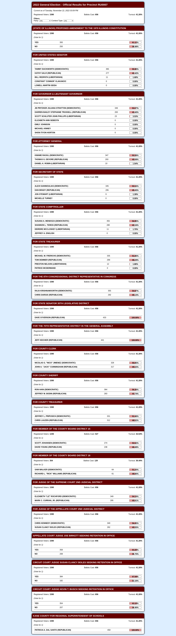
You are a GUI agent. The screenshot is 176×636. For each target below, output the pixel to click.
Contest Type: (57, 21)
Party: (36, 21)
